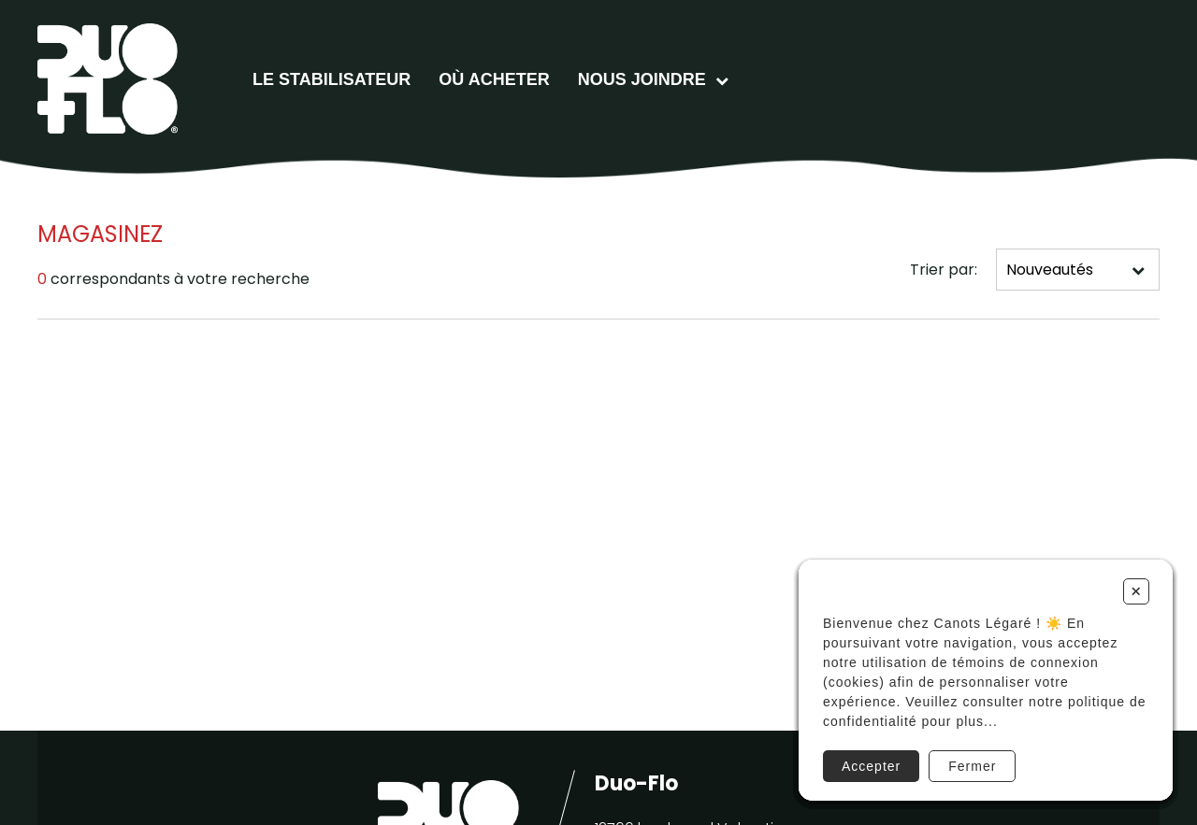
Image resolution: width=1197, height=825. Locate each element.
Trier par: (943, 269)
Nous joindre (642, 79)
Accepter (871, 766)
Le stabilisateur (331, 79)
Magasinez (100, 234)
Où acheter (494, 79)
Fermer (972, 766)
